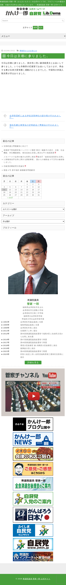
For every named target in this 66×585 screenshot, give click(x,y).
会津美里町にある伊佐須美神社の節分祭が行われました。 (32, 116)
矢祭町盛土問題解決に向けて (16, 146)
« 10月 (9, 198)
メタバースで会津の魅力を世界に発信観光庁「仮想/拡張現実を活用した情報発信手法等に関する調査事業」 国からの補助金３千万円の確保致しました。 (34, 159)
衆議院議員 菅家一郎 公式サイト (36, 579)
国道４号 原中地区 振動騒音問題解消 (19, 170)
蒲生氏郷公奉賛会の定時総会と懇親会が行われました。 (31, 125)
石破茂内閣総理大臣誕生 (15, 166)
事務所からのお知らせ (28, 51)
